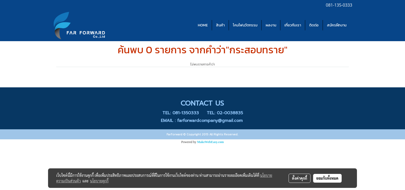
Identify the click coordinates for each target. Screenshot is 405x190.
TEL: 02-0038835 (225, 113)
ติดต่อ (314, 25)
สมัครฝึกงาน (336, 25)
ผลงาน (271, 25)
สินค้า (220, 25)
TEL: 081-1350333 (180, 113)
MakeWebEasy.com (210, 142)
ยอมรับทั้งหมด (327, 178)
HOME (203, 25)
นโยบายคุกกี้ (99, 180)
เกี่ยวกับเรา (292, 25)
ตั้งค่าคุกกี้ (299, 178)
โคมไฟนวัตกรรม (245, 25)
